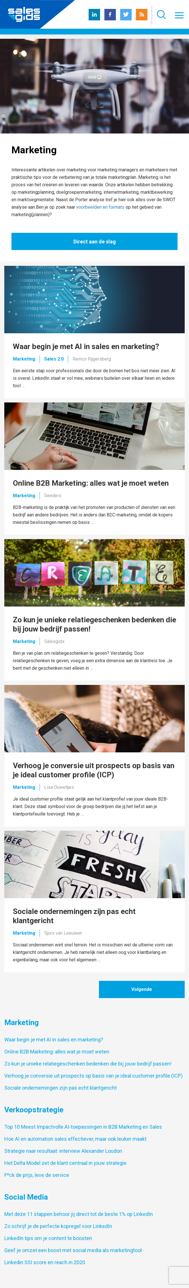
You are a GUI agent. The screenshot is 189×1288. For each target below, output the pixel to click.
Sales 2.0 (54, 359)
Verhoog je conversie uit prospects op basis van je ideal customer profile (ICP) (93, 1076)
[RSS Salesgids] (141, 19)
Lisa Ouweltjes (59, 787)
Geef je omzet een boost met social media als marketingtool (73, 1250)
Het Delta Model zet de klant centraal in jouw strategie (65, 1163)
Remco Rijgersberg (92, 359)
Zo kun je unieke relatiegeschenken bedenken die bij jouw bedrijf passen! (88, 1064)
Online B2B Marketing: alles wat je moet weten (56, 1052)
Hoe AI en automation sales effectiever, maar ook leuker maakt (75, 1139)
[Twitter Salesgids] (126, 19)
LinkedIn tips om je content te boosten (48, 1238)
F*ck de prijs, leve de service (36, 1175)
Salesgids (54, 641)
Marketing (24, 359)
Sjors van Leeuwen (63, 933)
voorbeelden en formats (100, 207)
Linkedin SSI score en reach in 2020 (44, 1262)
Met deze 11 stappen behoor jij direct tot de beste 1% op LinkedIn (78, 1214)
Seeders (52, 495)
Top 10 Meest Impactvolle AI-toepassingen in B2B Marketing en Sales (83, 1127)
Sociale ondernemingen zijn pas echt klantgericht (60, 1088)
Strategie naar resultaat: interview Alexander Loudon (63, 1151)
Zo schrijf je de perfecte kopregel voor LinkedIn (58, 1226)
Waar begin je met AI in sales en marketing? (53, 1040)
